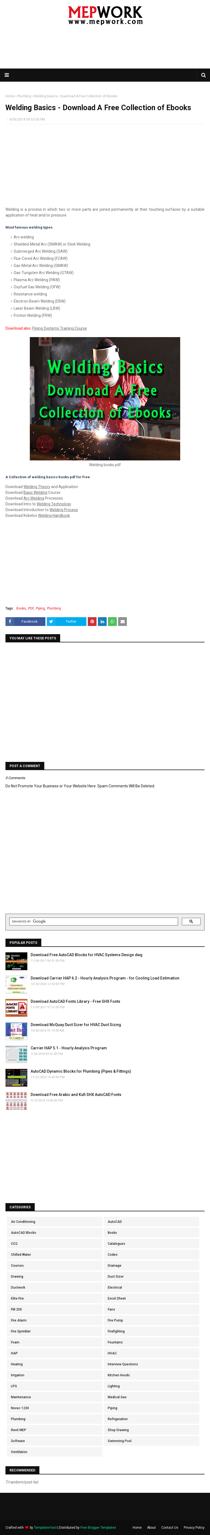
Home (9, 96)
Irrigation (17, 1375)
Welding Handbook (54, 515)
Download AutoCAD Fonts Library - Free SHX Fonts (75, 1001)
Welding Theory (37, 487)
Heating (17, 1364)
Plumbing (24, 96)
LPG (14, 1386)
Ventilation (19, 1452)
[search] (93, 921)
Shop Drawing (118, 1430)
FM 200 (16, 1309)
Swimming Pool (120, 1441)
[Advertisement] (105, 50)
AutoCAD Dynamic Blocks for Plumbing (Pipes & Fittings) (81, 1071)
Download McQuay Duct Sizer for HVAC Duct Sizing (76, 1025)
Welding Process (63, 510)
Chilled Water (21, 1255)
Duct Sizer (116, 1276)
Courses (17, 1266)
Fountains (115, 1342)
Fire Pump (115, 1320)
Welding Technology (54, 504)
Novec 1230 (20, 1408)
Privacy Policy (194, 1528)
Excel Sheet (117, 1298)
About (151, 1528)
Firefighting (116, 1331)
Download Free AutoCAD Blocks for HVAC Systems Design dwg (86, 955)
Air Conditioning (23, 1222)
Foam (15, 1342)
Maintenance (21, 1397)
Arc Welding (34, 498)
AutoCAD (115, 1222)
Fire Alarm (19, 1320)
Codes (113, 1255)
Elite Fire (17, 1298)
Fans (111, 1309)
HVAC (112, 1353)
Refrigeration (118, 1419)
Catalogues (116, 1244)
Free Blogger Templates (98, 1528)
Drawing (17, 1276)
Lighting (114, 1386)
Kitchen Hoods (119, 1375)
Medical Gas (117, 1397)
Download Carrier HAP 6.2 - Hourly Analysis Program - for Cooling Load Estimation (105, 978)
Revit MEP (18, 1430)
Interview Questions (123, 1364)
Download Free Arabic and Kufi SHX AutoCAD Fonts (76, 1094)
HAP (14, 1353)
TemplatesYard (45, 1528)
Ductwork (18, 1287)
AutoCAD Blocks (23, 1233)
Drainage (114, 1266)
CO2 (14, 1244)
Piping (40, 608)
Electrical (115, 1287)
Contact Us (169, 1528)
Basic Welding (35, 492)
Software (18, 1441)
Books (21, 608)
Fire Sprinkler (21, 1331)
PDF (31, 608)
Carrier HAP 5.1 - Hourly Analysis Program (69, 1048)
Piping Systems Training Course (59, 328)
